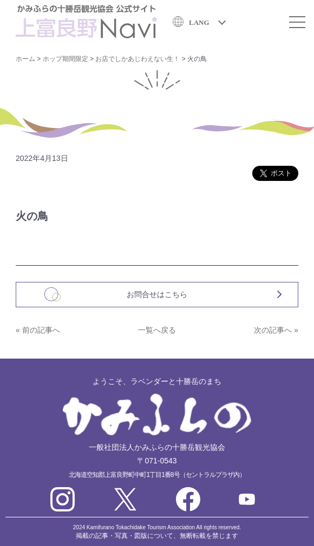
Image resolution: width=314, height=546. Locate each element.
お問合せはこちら (157, 294)
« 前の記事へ (38, 330)
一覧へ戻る (157, 330)
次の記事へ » (276, 330)
